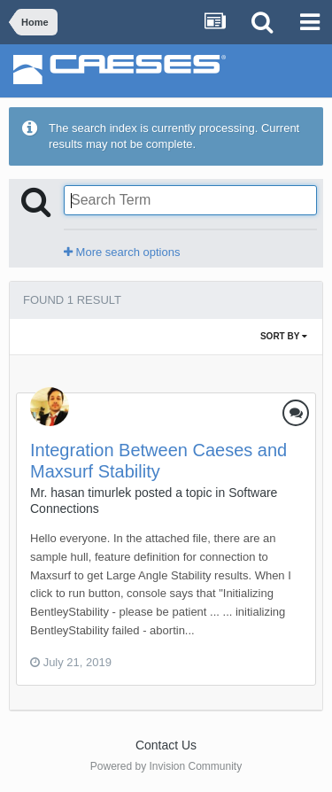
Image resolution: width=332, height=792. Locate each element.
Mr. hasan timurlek (80, 492)
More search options (122, 252)
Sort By (283, 336)
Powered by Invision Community (166, 766)
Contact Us (166, 745)
